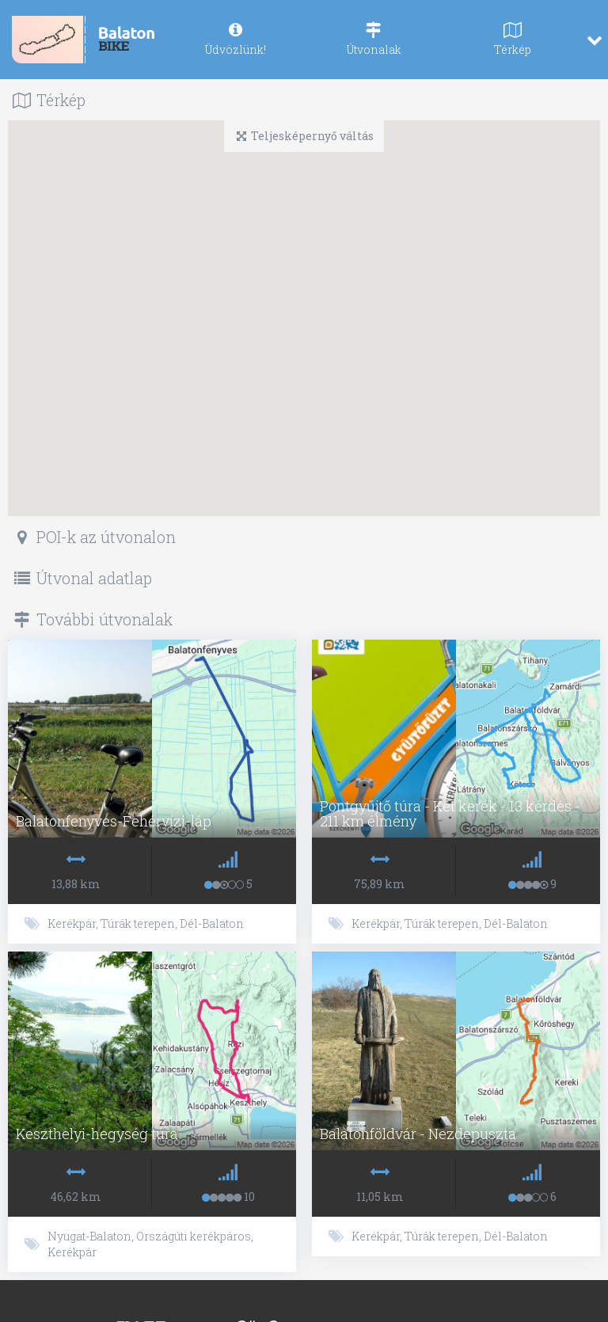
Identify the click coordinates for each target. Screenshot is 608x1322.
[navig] (235, 39)
